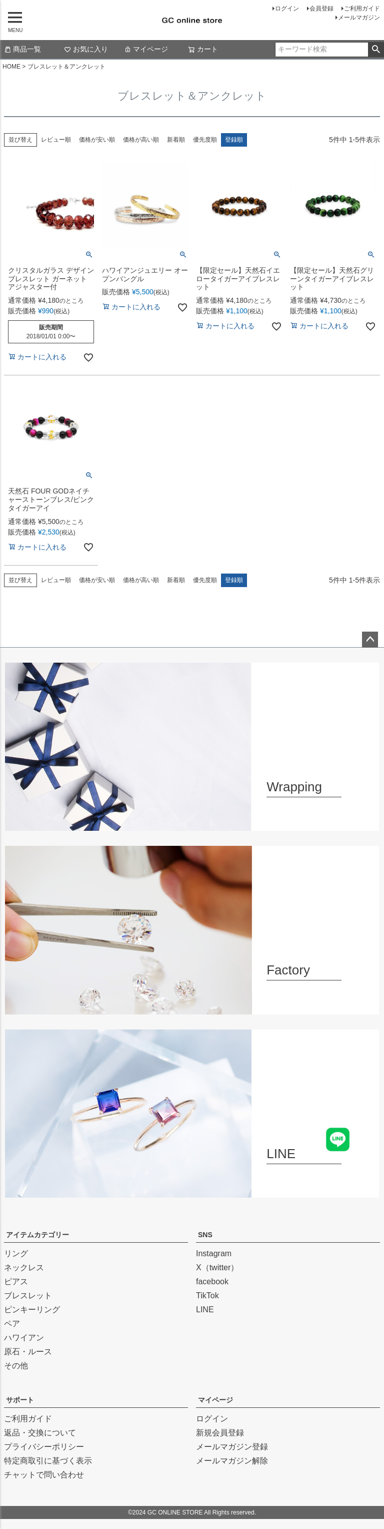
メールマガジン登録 (232, 1446)
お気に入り (86, 49)
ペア (12, 1323)
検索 (376, 50)
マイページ (146, 49)
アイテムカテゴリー (37, 1235)
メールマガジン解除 (232, 1460)
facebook (212, 1281)
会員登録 (322, 8)
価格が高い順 (141, 139)
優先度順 (205, 139)
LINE (205, 1309)
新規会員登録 (220, 1432)
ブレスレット (28, 1295)
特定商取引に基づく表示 (48, 1460)
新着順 (176, 139)
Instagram (214, 1253)
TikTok (207, 1295)
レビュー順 (56, 139)
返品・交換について (40, 1432)
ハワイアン (24, 1337)
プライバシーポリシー (44, 1446)
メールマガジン (359, 17)
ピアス (16, 1281)
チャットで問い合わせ (44, 1474)
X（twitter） (217, 1267)
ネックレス (24, 1267)
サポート (20, 1400)
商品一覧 (22, 49)
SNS (205, 1235)
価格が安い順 (97, 139)
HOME (11, 66)
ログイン (287, 8)
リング (16, 1253)
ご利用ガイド (362, 8)
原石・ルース (28, 1351)
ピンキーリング (32, 1309)
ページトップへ (370, 640)
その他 (16, 1365)
